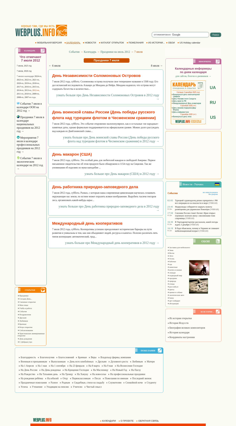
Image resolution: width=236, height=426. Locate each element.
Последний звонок (141, 378)
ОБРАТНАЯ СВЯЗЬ (147, 421)
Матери (151, 361)
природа (172, 281)
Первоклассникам (81, 378)
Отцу (65, 378)
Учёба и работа (25, 308)
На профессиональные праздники (127, 374)
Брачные (22, 324)
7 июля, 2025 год (24, 65)
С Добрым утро (25, 342)
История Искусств (178, 323)
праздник (172, 278)
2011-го (20, 94)
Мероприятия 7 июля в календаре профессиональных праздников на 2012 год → (28, 144)
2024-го (37, 76)
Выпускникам (58, 361)
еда (170, 264)
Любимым (23, 321)
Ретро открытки (25, 327)
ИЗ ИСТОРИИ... (155, 42)
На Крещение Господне (77, 370)
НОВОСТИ (90, 42)
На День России (29, 370)
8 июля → (157, 65)
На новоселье (99, 374)
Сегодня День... (25, 299)
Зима (170, 250)
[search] (180, 34)
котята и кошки (175, 270)
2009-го (35, 94)
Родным (66, 382)
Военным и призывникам (34, 361)
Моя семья (23, 305)
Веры (93, 357)
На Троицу (67, 374)
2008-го (20, 97)
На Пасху (136, 370)
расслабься (173, 287)
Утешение (37, 387)
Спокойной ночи (134, 382)
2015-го (35, 87)
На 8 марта (94, 365)
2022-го (27, 80)
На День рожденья (51, 370)
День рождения (25, 339)
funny (171, 298)
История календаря (179, 332)
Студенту (151, 382)
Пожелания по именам (116, 378)
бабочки (172, 261)
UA (213, 87)
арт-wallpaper (174, 301)
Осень (171, 259)
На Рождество (28, 374)
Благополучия (47, 357)
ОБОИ (170, 42)
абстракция (173, 303)
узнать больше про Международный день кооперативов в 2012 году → (112, 243)
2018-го (35, 83)
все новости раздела (210, 192)
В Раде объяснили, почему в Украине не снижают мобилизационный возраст (197, 229)
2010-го (27, 94)
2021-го (35, 80)
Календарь (90, 51)
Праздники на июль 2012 (115, 51)
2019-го (27, 83)
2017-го (20, 87)
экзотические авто (176, 295)
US (213, 117)
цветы (171, 289)
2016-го (27, 87)
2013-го (27, 90)
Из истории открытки (180, 318)
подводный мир (175, 275)
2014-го (20, 90)
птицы (171, 284)
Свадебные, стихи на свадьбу (89, 382)
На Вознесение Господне (130, 365)
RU (213, 102)
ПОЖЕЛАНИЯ (135, 42)
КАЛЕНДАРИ (108, 421)
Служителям (114, 382)
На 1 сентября (58, 365)
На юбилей (53, 378)
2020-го (20, 83)
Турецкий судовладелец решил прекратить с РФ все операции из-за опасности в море (196, 201)
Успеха (24, 387)
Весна (171, 253)
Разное (54, 382)
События (22, 311)
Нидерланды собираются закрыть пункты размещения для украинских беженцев (193, 208)
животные (173, 267)
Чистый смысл (94, 387)
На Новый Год (119, 370)
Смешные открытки (27, 302)
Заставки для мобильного (179, 247)
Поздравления (24, 314)
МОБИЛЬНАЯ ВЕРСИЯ (48, 42)
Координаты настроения (181, 337)
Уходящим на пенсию (57, 387)
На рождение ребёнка (32, 378)
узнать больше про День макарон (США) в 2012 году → (122, 174)
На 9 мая (108, 365)
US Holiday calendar (189, 42)
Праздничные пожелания (34, 382)
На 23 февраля (76, 365)
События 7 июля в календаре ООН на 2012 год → (29, 107)
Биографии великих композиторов (186, 327)
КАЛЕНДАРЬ (72, 42)
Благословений (66, 357)
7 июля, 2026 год (24, 71)
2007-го (27, 97)
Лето (170, 256)
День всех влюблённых (82, 361)
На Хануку (82, 374)
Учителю (77, 387)
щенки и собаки (175, 292)
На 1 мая (42, 365)
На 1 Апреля (27, 365)
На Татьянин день (48, 374)
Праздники (23, 296)
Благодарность (28, 357)
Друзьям (22, 318)
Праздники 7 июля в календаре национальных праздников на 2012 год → (30, 124)
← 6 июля (54, 65)
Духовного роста (119, 361)
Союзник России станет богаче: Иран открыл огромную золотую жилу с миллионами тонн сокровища (195, 216)
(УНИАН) (212, 203)
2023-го (20, 80)
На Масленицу (100, 370)
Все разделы (213, 194)
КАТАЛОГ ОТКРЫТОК (112, 42)
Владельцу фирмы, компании (115, 357)
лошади (172, 273)
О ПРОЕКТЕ (126, 421)
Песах (98, 378)
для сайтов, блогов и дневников (193, 76)
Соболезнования (25, 330)
